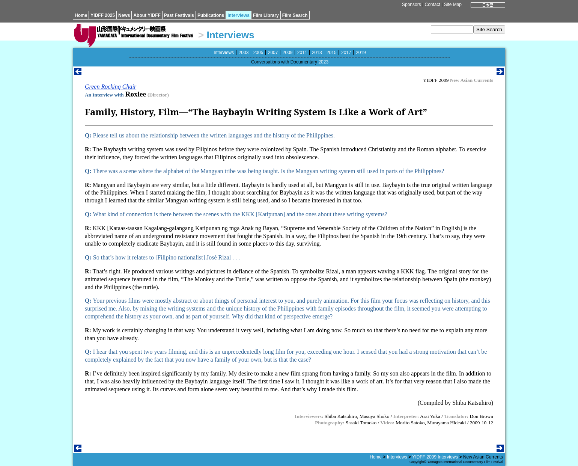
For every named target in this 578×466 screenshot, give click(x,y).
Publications (210, 15)
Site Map (453, 4)
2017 (346, 52)
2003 (244, 52)
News (124, 15)
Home (81, 15)
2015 (332, 52)
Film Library (266, 15)
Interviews (238, 15)
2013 (317, 52)
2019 (361, 52)
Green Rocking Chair (110, 86)
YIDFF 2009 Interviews (435, 457)
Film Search (295, 15)
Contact (432, 4)
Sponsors (411, 4)
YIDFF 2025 (102, 15)
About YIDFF (146, 15)
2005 (258, 52)
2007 (273, 52)
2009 (288, 52)
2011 (302, 52)
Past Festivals (179, 15)
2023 (323, 62)
